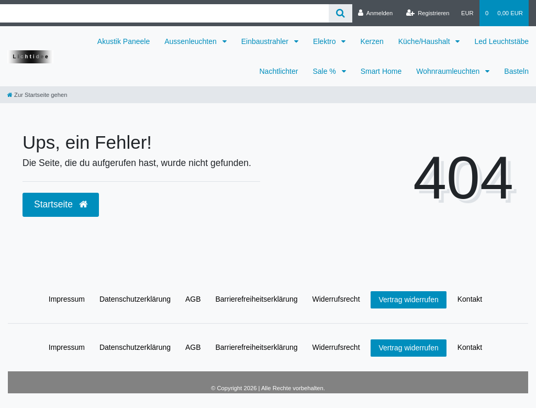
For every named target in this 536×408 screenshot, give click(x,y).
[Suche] (340, 13)
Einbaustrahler (266, 41)
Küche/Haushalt (425, 41)
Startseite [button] (60, 204)
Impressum (67, 299)
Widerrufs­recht (336, 299)
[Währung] (467, 13)
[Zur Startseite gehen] (37, 95)
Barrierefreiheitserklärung (256, 299)
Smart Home (381, 71)
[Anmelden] (375, 13)
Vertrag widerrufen (408, 299)
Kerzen (371, 41)
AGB (193, 299)
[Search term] (164, 13)
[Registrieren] (427, 13)
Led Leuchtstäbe (501, 41)
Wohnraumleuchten (449, 71)
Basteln (516, 71)
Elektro (325, 41)
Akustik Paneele (123, 41)
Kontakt (469, 299)
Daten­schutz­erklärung (135, 299)
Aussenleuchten (191, 41)
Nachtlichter (279, 71)
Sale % (325, 71)
